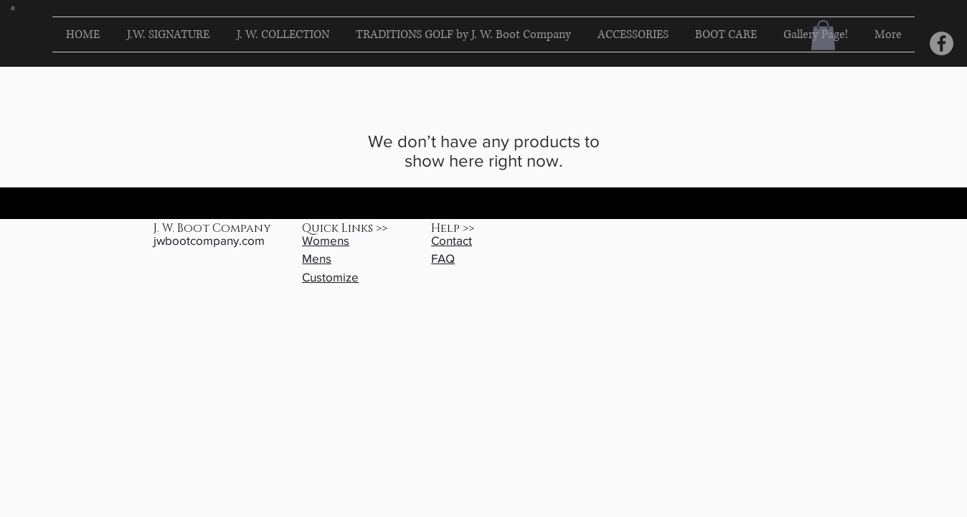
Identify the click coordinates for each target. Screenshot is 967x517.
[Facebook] (941, 43)
